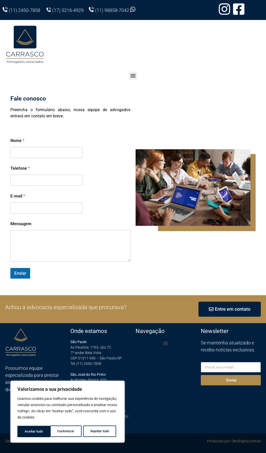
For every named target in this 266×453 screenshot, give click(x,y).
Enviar (20, 273)
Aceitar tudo (101, 431)
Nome (17, 140)
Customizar (32, 431)
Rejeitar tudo (67, 431)
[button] (133, 76)
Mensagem (20, 223)
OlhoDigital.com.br (246, 441)
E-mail (17, 196)
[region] (67, 412)
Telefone (20, 168)
